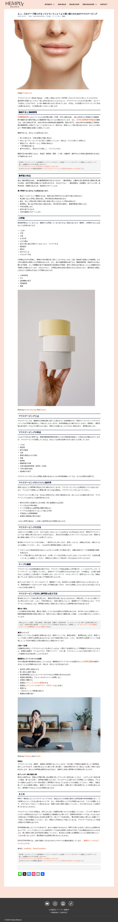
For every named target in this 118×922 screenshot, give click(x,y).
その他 (48, 16)
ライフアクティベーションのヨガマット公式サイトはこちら (39, 166)
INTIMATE (48, 4)
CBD (30, 16)
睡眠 (63, 16)
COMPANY (54, 911)
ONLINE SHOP (74, 4)
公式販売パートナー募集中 (59, 908)
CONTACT (103, 4)
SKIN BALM (62, 4)
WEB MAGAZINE (88, 4)
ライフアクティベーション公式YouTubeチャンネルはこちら (64, 168)
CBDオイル (49, 685)
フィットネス (56, 16)
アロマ (41, 685)
